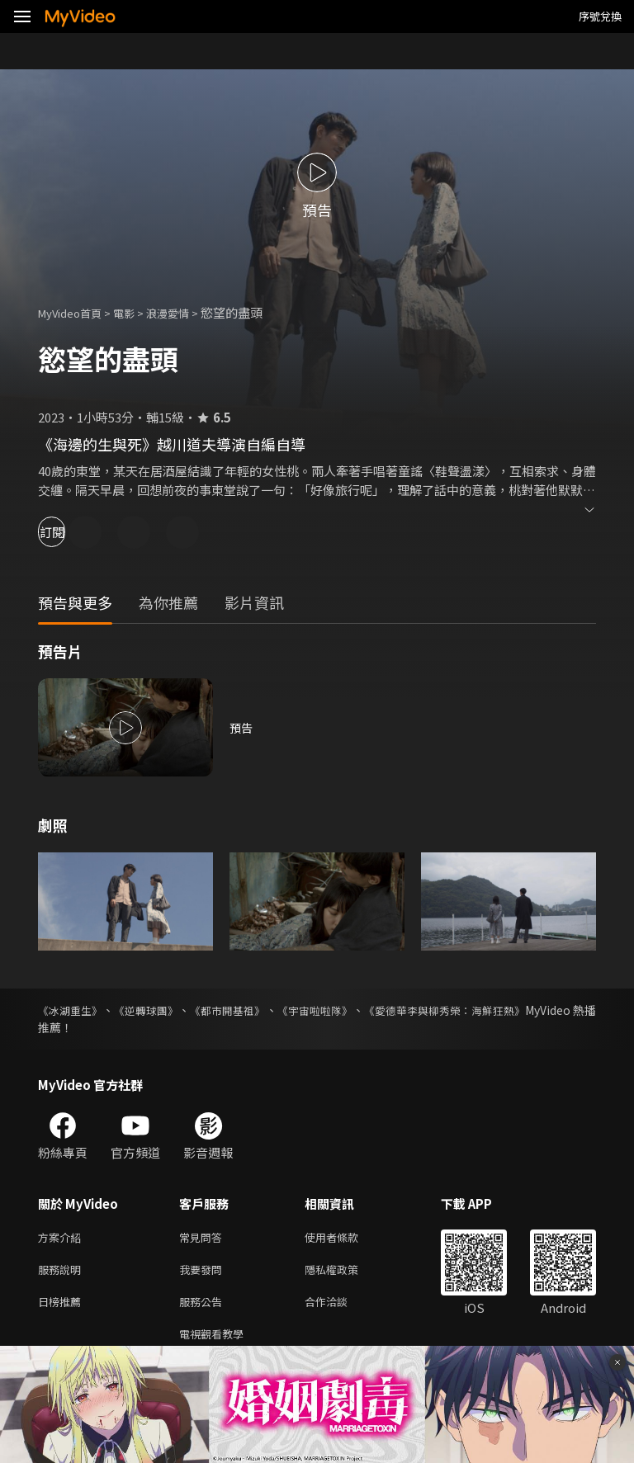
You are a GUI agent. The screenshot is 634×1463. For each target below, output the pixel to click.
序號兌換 (600, 16)
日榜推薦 (63, 1307)
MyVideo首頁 (75, 312)
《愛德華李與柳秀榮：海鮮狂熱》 (509, 1010)
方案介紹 (63, 1238)
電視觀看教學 (216, 1342)
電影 (137, 312)
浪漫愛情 (186, 312)
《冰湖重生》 (72, 1010)
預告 (241, 727)
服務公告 (204, 1307)
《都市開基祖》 (259, 1010)
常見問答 (204, 1238)
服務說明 (63, 1272)
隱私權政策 (345, 1272)
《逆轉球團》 (163, 1010)
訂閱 (71, 531)
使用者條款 (345, 1238)
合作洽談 (339, 1307)
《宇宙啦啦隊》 (361, 1010)
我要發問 (204, 1272)
